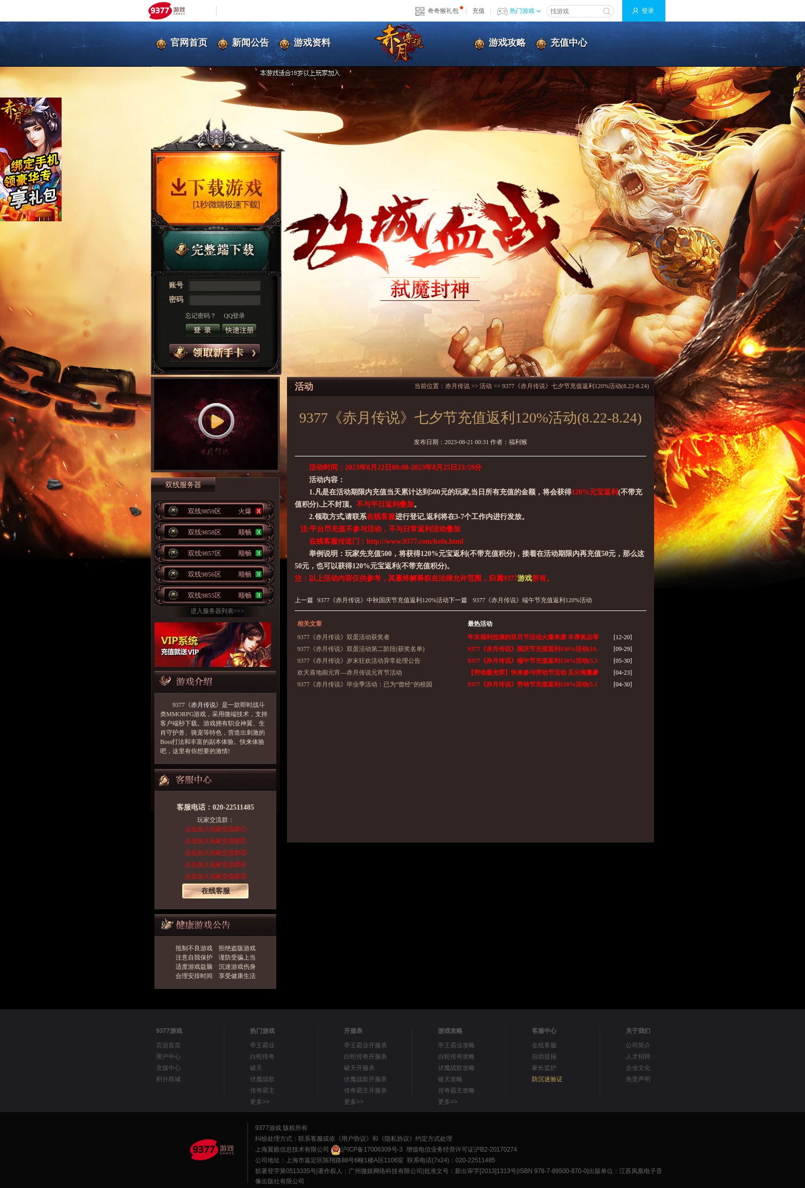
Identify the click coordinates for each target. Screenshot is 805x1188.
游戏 (525, 578)
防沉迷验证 (547, 1079)
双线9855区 (225, 595)
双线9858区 (225, 532)
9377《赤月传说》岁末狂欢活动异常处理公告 (358, 660)
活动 (486, 386)
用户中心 (168, 1056)
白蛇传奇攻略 (456, 1056)
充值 (478, 10)
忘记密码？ (200, 315)
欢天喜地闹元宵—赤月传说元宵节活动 (349, 672)
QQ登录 (234, 315)
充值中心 (568, 42)
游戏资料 (312, 42)
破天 (256, 1067)
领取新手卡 (214, 352)
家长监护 (544, 1067)
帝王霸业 (262, 1045)
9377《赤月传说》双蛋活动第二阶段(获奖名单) (361, 649)
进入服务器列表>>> (217, 611)
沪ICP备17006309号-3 (366, 1149)
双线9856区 (225, 574)
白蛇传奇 (262, 1056)
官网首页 (188, 42)
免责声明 (638, 1079)
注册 (239, 330)
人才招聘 (638, 1056)
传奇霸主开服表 (365, 1090)
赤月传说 (203, 704)
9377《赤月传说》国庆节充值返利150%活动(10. (533, 649)
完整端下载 (216, 251)
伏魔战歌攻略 (456, 1067)
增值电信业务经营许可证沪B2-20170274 (461, 1149)
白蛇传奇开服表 (365, 1056)
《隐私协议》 (396, 1138)
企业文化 (638, 1067)
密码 (176, 299)
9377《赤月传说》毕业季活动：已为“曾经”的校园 (364, 684)
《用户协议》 (353, 1138)
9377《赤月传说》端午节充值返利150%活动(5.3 (533, 660)
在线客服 (215, 891)
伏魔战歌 (262, 1079)
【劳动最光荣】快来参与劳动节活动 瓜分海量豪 (533, 672)
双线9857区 (225, 553)
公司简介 (638, 1045)
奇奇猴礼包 (443, 10)
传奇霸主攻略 (456, 1090)
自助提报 (544, 1056)
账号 (176, 285)
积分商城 (168, 1079)
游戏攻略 (507, 42)
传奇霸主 (262, 1090)
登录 (648, 10)
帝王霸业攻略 (456, 1045)
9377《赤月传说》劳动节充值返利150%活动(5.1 (533, 684)
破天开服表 (359, 1067)
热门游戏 (525, 10)
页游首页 (168, 1045)
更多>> (260, 1101)
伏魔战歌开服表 (365, 1079)
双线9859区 (225, 511)
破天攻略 (450, 1079)
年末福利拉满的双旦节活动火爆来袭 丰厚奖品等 (533, 637)
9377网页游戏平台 (166, 11)
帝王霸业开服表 (365, 1045)
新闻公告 (250, 42)
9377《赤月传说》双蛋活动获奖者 (343, 637)
